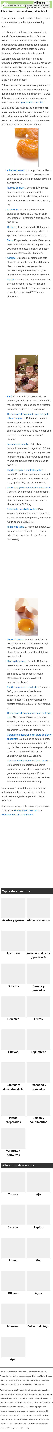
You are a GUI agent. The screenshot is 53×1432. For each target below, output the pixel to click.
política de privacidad (13, 1428)
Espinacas (12, 209)
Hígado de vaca (15, 526)
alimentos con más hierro (26, 810)
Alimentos (41, 3)
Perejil (10, 279)
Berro (10, 240)
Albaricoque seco (16, 170)
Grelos (10, 227)
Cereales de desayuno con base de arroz (28, 760)
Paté (9, 396)
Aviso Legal (26, 1428)
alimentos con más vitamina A (17, 814)
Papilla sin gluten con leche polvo (24, 470)
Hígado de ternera (16, 661)
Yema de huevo (15, 639)
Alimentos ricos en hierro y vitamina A (24, 11)
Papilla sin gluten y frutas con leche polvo (29, 487)
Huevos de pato (15, 188)
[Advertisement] (26, 326)
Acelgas (11, 258)
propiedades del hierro (33, 102)
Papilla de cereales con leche (23, 687)
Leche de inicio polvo (18, 444)
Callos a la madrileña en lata (22, 509)
